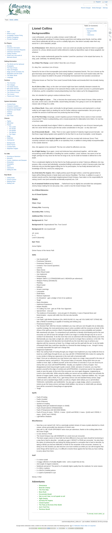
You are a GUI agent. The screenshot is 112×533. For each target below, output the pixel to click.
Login (106, 2)
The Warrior (12, 132)
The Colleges (11, 85)
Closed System (44, 503)
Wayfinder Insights (12, 148)
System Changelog (12, 37)
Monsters (10, 158)
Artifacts (9, 113)
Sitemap (105, 8)
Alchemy (9, 112)
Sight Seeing (43, 498)
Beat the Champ (44, 488)
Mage (8, 136)
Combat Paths (11, 146)
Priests (9, 125)
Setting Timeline (12, 53)
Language (10, 77)
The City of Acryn (12, 68)
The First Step (44, 490)
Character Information (13, 48)
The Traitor (12, 134)
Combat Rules (11, 104)
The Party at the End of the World (50, 505)
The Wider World (12, 75)
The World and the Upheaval (15, 64)
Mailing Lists (10, 183)
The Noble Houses (12, 87)
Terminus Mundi (44, 509)
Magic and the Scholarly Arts (15, 72)
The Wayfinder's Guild (13, 90)
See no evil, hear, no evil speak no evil (52, 496)
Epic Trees (10, 115)
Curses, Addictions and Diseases (17, 160)
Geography (10, 66)
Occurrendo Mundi (45, 494)
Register (98, 2)
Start (8, 31)
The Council (10, 94)
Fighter (9, 121)
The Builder (12, 130)
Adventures (10, 168)
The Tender (12, 129)
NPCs (9, 166)
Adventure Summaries (13, 51)
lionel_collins (14, 20)
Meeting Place (11, 181)
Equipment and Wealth (14, 110)
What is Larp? (11, 33)
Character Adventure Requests (16, 50)
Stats (88, 33)
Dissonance (43, 485)
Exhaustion (10, 162)
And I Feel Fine (44, 507)
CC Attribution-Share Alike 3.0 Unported (84, 526)
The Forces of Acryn (13, 92)
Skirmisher (10, 123)
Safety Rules (11, 177)
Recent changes (86, 8)
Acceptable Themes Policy (15, 35)
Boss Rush (42, 492)
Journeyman (10, 140)
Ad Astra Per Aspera (46, 500)
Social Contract (11, 179)
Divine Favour (11, 144)
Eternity (9, 46)
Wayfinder (10, 138)
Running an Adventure (13, 156)
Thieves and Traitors (13, 96)
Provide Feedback (12, 39)
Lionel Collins (90, 29)
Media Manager (96, 8)
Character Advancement (14, 108)
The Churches (11, 83)
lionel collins (98, 514)
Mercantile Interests (13, 88)
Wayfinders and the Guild (14, 73)
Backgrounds (11, 143)
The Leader (12, 127)
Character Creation (12, 106)
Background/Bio (92, 31)
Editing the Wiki (11, 169)
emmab (91, 514)
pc (103, 514)
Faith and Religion (12, 70)
